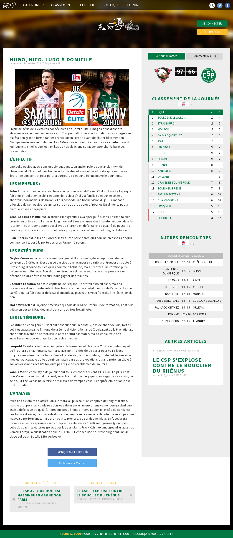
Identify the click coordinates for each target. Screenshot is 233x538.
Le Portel (165, 218)
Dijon (161, 153)
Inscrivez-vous (70, 534)
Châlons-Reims (168, 200)
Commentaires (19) (204, 56)
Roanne (163, 165)
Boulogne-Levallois (172, 118)
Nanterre (164, 171)
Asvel (161, 141)
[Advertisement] (185, 421)
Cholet (163, 212)
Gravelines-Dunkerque (174, 182)
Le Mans (163, 159)
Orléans (163, 177)
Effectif (87, 5)
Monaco (163, 129)
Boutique (111, 5)
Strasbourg (166, 123)
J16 (192, 105)
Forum (133, 5)
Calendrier (33, 5)
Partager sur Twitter (72, 463)
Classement (61, 5)
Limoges (164, 147)
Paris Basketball (169, 194)
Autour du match (166, 56)
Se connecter (212, 23)
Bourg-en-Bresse (169, 188)
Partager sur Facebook (72, 452)
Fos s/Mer (164, 206)
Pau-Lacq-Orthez (170, 135)
